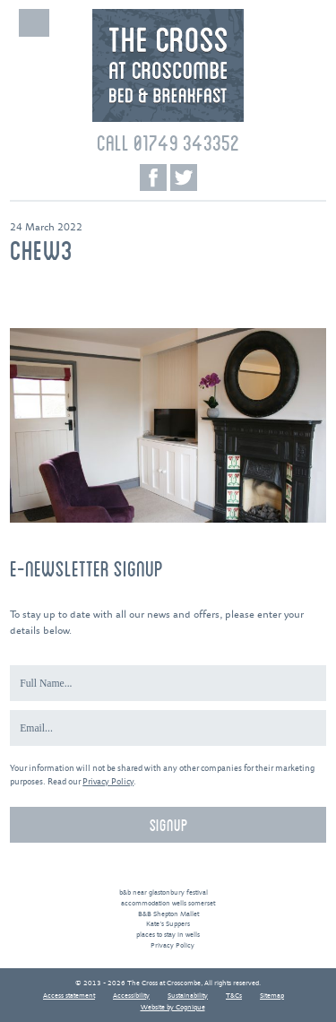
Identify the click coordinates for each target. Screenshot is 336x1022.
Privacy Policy (108, 782)
